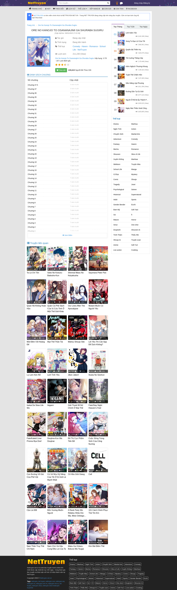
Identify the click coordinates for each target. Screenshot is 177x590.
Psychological (118, 189)
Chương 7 (32, 207)
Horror (133, 220)
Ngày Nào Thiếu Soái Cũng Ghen (138, 108)
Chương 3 (32, 223)
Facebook (131, 9)
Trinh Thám (117, 235)
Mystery (134, 174)
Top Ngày (143, 27)
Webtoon (116, 164)
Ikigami (51, 404)
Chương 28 (32, 126)
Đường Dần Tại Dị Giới (135, 91)
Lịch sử (70, 9)
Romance (93, 46)
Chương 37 (32, 89)
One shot (134, 225)
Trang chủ (35, 8)
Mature (116, 220)
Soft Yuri (134, 245)
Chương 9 (32, 199)
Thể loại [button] (82, 9)
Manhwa (134, 159)
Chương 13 (32, 182)
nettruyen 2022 (37, 584)
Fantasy (116, 144)
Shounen (116, 154)
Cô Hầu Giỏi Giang (76, 473)
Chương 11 (32, 190)
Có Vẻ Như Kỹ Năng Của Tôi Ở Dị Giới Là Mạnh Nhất (57, 476)
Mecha (116, 149)
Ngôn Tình (117, 129)
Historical (117, 195)
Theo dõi (58, 9)
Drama (116, 124)
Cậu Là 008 (32, 509)
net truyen (41, 579)
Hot (48, 9)
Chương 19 (32, 158)
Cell (90, 473)
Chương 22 (32, 146)
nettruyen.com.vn (41, 581)
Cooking (134, 250)
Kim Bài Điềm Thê (97, 544)
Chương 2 (32, 227)
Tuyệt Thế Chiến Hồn (134, 75)
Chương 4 (32, 219)
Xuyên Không (118, 159)
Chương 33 (32, 105)
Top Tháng (118, 27)
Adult (115, 200)
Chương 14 (32, 178)
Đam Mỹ (116, 210)
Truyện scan (136, 240)
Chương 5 (32, 215)
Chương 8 (32, 203)
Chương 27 (32, 130)
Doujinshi (117, 230)
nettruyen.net (60, 579)
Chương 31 (32, 113)
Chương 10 (32, 195)
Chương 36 (32, 93)
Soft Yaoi (134, 210)
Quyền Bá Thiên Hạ (133, 50)
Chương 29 (32, 121)
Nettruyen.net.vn (46, 576)
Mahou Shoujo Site (76, 341)
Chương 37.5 (33, 85)
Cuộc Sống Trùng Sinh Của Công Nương (96, 440)
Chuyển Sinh (118, 134)
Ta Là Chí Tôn (33, 273)
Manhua (134, 124)
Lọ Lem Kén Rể (34, 374)
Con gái (106, 9)
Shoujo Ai (117, 240)
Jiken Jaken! (73, 374)
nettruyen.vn (31, 581)
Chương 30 (32, 117)
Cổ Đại (116, 174)
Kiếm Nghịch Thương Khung (137, 66)
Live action (117, 250)
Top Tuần (130, 27)
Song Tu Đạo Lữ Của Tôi (135, 41)
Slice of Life (135, 154)
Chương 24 (32, 142)
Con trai (119, 9)
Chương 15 (32, 174)
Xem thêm (67, 235)
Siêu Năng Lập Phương (135, 83)
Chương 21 (32, 150)
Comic (115, 179)
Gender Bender (119, 205)
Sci (114, 215)
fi (131, 215)
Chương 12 (32, 186)
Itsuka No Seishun (97, 374)
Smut (115, 225)
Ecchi (133, 205)
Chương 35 (32, 97)
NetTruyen (82, 50)
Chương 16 (32, 170)
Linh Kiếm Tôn (131, 33)
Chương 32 (32, 109)
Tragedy (116, 184)
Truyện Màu (135, 164)
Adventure (117, 139)
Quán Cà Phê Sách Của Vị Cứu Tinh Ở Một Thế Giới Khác (56, 308)
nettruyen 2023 (47, 584)
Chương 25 (32, 138)
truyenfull (30, 586)
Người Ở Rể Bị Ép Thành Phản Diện (140, 100)
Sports (133, 200)
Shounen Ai (135, 230)
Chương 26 (32, 134)
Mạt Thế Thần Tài (55, 341)
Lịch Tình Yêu (54, 374)
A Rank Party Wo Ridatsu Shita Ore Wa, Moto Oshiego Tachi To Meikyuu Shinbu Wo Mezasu (76, 514)
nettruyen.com (50, 579)
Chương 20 (32, 154)
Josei (133, 184)
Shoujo (134, 179)
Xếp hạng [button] (95, 9)
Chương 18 (32, 162)
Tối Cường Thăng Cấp (134, 58)
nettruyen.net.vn (53, 581)
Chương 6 (32, 211)
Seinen (134, 189)
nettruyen (34, 579)
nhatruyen (56, 584)
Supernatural (136, 195)
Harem (85, 46)
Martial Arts (135, 134)
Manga (134, 169)
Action (133, 129)
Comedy (76, 46)
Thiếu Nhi (135, 235)
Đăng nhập (138, 3)
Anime (115, 245)
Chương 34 (32, 101)
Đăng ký (147, 3)
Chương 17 (32, 166)
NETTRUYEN (37, 15)
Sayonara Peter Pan (98, 273)
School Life (117, 169)
